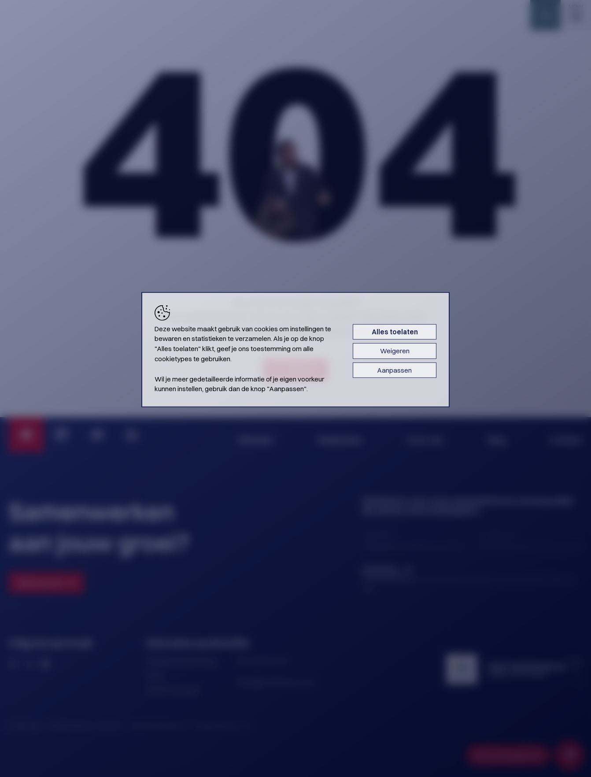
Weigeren (395, 351)
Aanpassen (394, 370)
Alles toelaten (395, 331)
